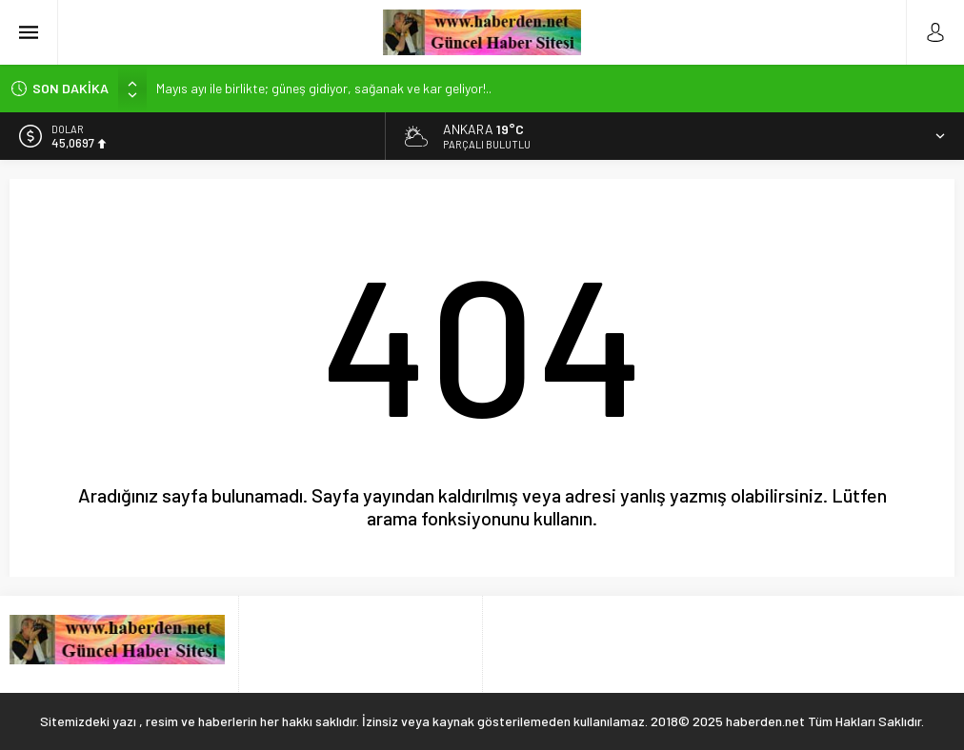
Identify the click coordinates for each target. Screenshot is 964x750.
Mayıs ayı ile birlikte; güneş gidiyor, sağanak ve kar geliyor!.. (324, 88)
